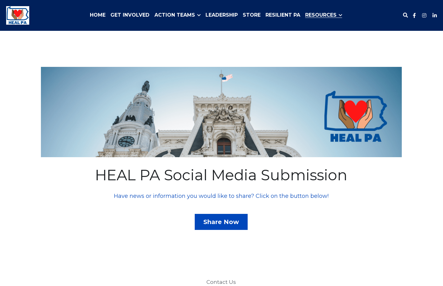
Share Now (221, 222)
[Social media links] (414, 15)
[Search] (405, 15)
